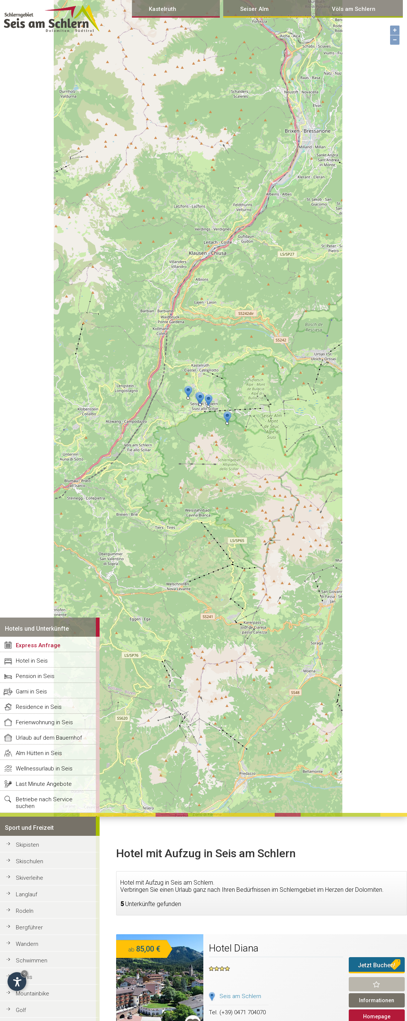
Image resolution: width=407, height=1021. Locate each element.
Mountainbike (32, 993)
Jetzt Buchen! (376, 965)
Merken (377, 984)
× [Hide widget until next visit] (24, 973)
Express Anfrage (38, 645)
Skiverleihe (29, 877)
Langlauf (26, 894)
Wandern (27, 944)
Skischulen (29, 861)
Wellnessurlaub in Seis (44, 768)
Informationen (376, 1000)
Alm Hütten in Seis (39, 753)
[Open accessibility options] (17, 981)
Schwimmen (31, 960)
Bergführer (29, 927)
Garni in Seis (31, 691)
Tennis (24, 977)
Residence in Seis (39, 707)
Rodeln (24, 911)
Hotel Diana (234, 948)
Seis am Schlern (240, 996)
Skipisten (27, 844)
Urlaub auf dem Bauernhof (49, 737)
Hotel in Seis (32, 660)
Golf (21, 1010)
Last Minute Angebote (44, 784)
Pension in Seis (35, 676)
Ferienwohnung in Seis (44, 722)
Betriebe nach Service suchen (44, 803)
